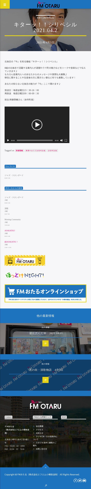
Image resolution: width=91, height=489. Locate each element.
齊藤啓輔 (19, 150)
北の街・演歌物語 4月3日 (46, 369)
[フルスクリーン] (66, 140)
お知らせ (39, 433)
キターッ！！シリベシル (35, 150)
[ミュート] (61, 140)
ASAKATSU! (10, 231)
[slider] (35, 140)
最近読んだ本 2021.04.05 (46, 333)
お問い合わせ (41, 448)
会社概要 (39, 426)
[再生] (8, 140)
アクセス (39, 429)
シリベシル (52, 150)
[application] (37, 125)
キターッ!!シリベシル (45, 17)
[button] (37, 124)
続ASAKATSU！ (11, 242)
